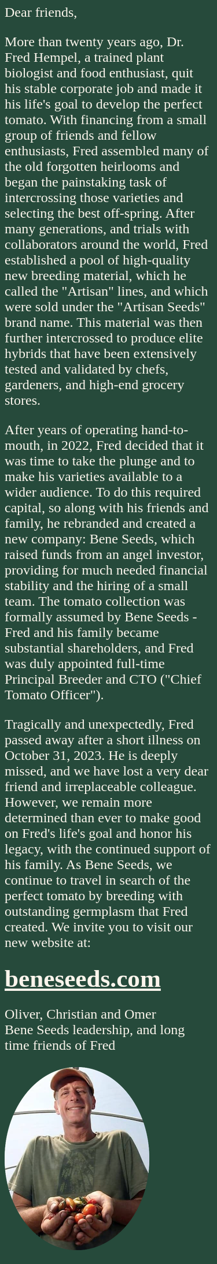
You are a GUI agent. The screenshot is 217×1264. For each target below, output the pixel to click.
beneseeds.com (83, 978)
